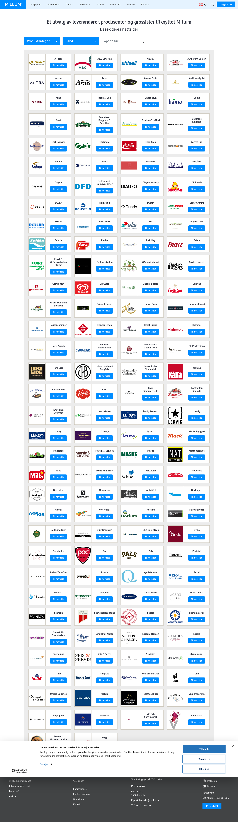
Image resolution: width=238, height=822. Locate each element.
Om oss (70, 4)
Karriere (145, 4)
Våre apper (78, 780)
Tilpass (204, 804)
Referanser (85, 4)
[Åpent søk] (124, 41)
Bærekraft (115, 4)
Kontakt (131, 4)
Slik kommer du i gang (20, 780)
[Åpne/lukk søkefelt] (212, 4)
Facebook (209, 775)
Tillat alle (204, 794)
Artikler (100, 4)
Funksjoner (14, 775)
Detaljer (44, 809)
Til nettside (58, 65)
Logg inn (77, 775)
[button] (203, 4)
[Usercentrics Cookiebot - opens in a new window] (19, 816)
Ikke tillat (204, 814)
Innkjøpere (35, 4)
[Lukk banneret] (233, 791)
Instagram (210, 781)
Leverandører (53, 4)
